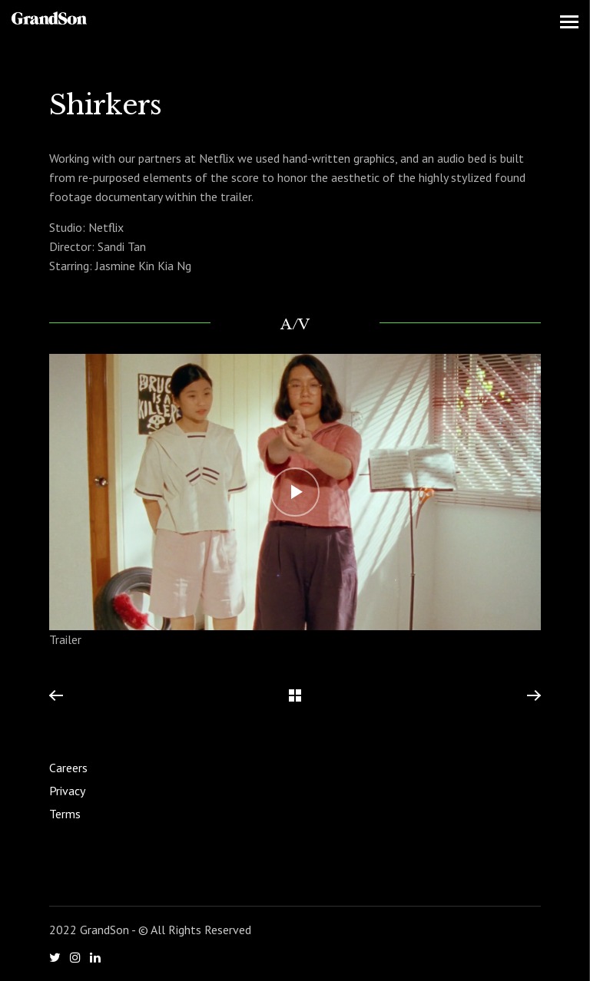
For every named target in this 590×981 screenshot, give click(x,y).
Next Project (533, 696)
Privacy (67, 790)
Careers (68, 767)
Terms (65, 813)
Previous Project (56, 696)
